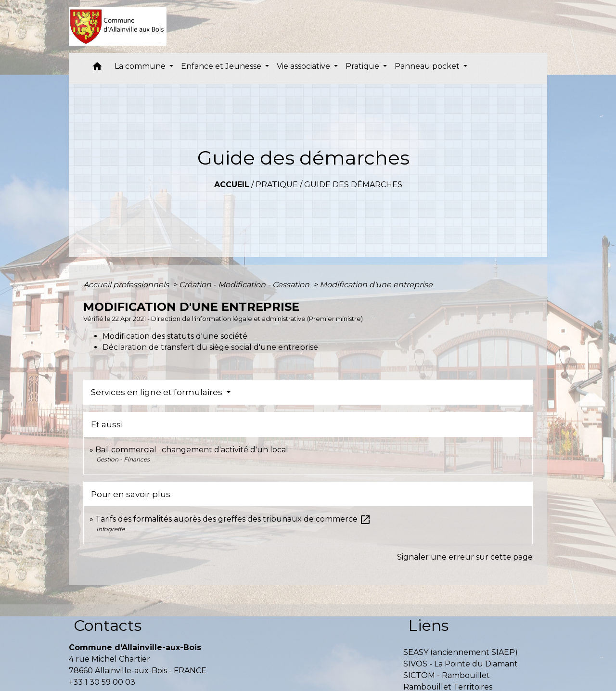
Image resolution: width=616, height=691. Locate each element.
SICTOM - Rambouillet (446, 675)
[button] (97, 68)
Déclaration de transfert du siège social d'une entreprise (210, 347)
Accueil (231, 184)
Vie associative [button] (304, 66)
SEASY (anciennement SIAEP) (460, 652)
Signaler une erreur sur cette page (465, 557)
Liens (428, 625)
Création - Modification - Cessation (245, 284)
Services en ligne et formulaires (157, 392)
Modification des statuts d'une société (175, 336)
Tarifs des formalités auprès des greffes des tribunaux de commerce (233, 519)
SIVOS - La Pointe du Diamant (460, 663)
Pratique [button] (363, 66)
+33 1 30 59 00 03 (102, 682)
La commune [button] (141, 66)
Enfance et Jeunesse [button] (222, 66)
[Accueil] (118, 26)
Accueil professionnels (127, 284)
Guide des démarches (353, 184)
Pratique (277, 184)
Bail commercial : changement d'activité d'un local (191, 449)
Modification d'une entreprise (376, 284)
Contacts (107, 625)
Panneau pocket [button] (428, 66)
